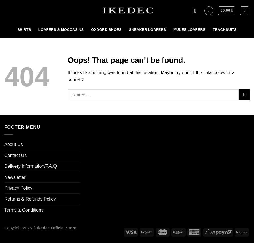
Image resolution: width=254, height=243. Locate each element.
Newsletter (15, 177)
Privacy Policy (18, 188)
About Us (13, 144)
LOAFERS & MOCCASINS (61, 29)
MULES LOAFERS (189, 29)
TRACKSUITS (225, 29)
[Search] (244, 10)
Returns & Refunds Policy (30, 199)
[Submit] (244, 94)
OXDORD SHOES (106, 29)
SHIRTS (24, 29)
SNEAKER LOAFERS (147, 29)
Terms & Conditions (24, 210)
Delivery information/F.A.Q (30, 166)
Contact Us (15, 155)
